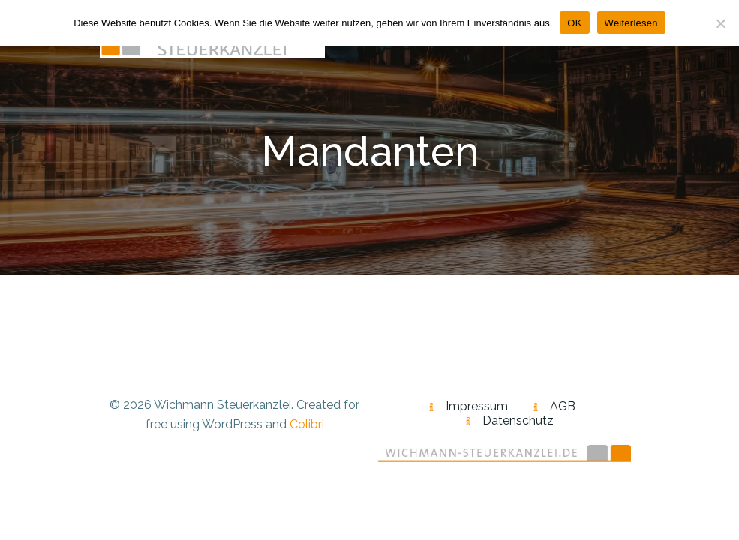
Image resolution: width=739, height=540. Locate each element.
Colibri (307, 424)
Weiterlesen (631, 22)
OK (574, 22)
